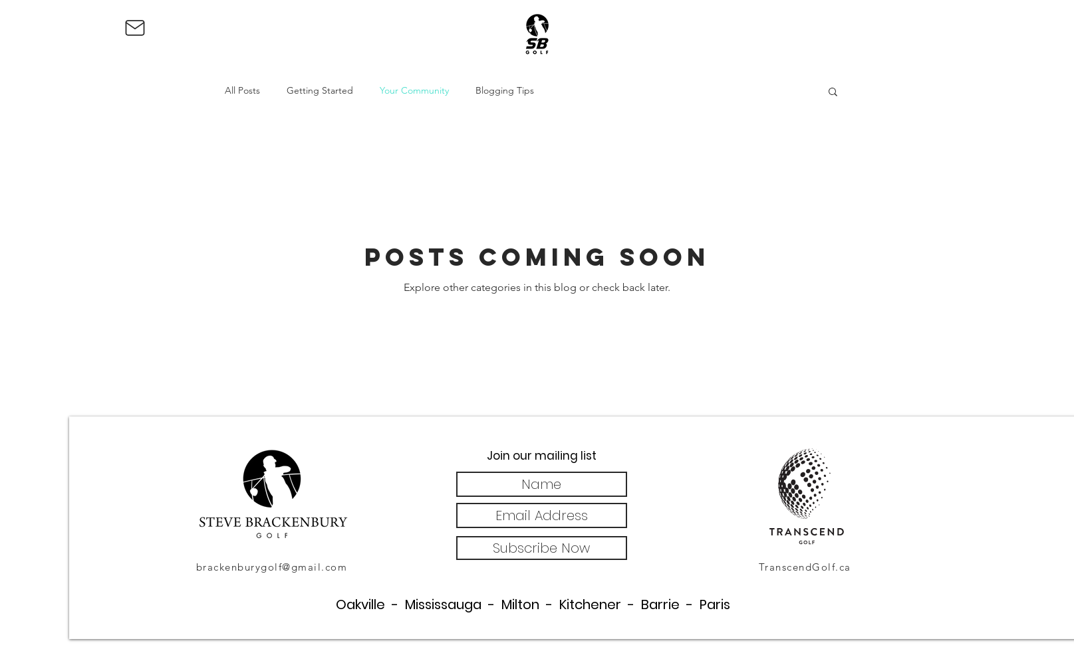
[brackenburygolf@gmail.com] (273, 566)
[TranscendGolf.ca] (806, 566)
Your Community (414, 90)
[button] (833, 93)
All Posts (242, 90)
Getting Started (320, 90)
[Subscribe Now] (541, 548)
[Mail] (135, 27)
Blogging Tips (504, 90)
